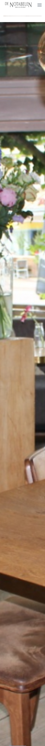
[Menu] (38, 5)
